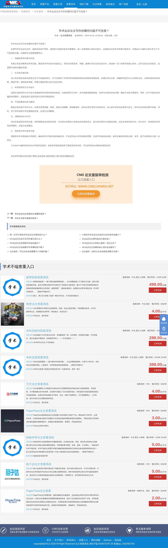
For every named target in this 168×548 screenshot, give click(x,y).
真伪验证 (110, 4)
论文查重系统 (66, 35)
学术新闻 (39, 11)
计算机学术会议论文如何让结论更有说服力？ (101, 235)
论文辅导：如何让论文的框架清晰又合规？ (100, 251)
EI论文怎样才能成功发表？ (26, 218)
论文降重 (97, 4)
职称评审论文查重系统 (40, 437)
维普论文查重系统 (37, 304)
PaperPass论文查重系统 (41, 410)
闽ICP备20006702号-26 (101, 544)
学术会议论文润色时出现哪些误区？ (30, 214)
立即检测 (158, 290)
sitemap (107, 540)
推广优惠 (123, 4)
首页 (33, 4)
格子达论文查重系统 (38, 464)
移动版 (118, 540)
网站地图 (95, 540)
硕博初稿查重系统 (37, 277)
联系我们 (71, 540)
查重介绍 (57, 4)
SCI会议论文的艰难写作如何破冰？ (25, 243)
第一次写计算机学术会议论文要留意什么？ (28, 235)
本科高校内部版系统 (38, 330)
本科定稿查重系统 (37, 357)
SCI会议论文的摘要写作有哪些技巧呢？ (27, 247)
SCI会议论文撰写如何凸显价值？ (96, 239)
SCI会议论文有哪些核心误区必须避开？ (99, 247)
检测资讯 (26, 11)
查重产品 (44, 4)
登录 (138, 4)
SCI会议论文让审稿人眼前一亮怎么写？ (99, 243)
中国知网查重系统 (9, 11)
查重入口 (83, 540)
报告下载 (84, 4)
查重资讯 (70, 4)
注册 (145, 4)
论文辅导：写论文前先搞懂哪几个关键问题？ (29, 251)
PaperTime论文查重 (38, 490)
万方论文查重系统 (37, 384)
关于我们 (58, 540)
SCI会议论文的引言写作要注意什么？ (26, 239)
